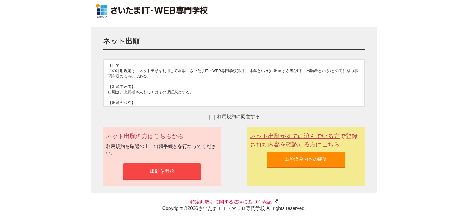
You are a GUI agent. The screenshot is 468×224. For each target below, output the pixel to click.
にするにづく (231, 201)
